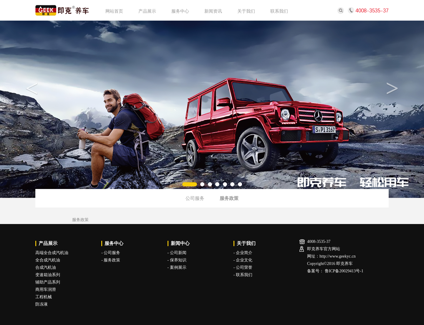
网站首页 (114, 11)
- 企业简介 (242, 253)
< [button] (32, 88)
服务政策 (229, 198)
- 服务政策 (110, 260)
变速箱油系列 (47, 275)
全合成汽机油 (47, 260)
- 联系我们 (242, 275)
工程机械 (43, 297)
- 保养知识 (177, 260)
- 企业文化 (242, 260)
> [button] (392, 88)
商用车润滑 (45, 289)
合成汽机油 (45, 267)
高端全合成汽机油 (51, 253)
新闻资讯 (213, 11)
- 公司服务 (110, 253)
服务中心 (180, 11)
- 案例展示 (177, 267)
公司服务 (195, 198)
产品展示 (147, 11)
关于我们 (246, 11)
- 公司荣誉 (242, 267)
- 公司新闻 (177, 253)
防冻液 (41, 304)
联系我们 (279, 11)
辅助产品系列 (47, 282)
